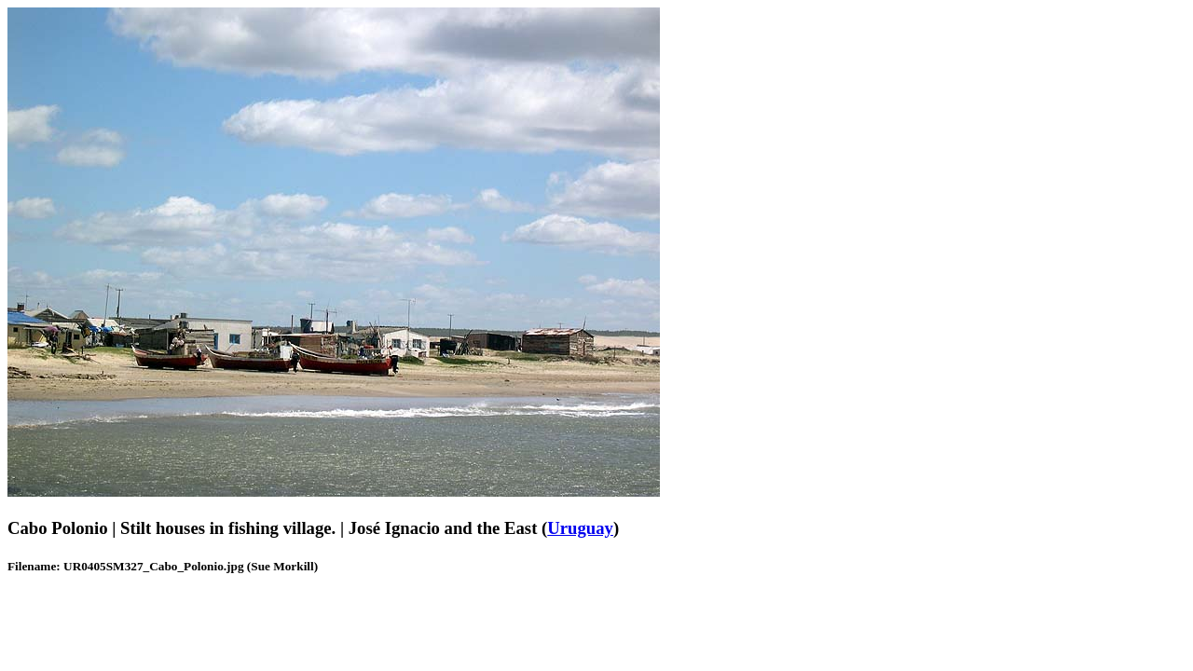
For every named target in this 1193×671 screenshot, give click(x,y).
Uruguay (580, 528)
